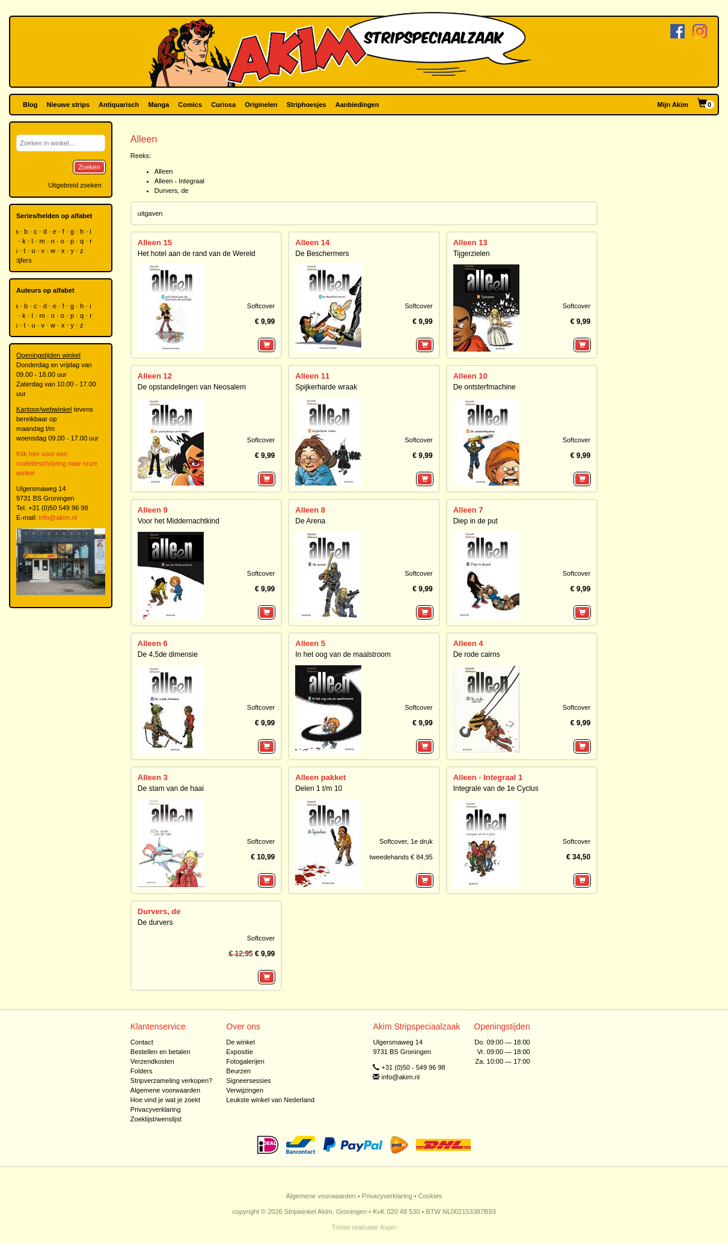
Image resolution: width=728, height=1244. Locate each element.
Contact (141, 1042)
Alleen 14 (312, 242)
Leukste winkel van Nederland (270, 1099)
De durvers (155, 922)
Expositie (239, 1051)
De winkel (240, 1042)
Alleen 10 (470, 375)
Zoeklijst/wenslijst (156, 1119)
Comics (190, 104)
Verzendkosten (152, 1061)
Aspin (388, 1227)
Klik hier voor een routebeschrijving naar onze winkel (56, 463)
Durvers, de (171, 190)
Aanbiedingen (357, 104)
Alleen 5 (310, 643)
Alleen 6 (153, 643)
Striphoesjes (306, 104)
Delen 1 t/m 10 (318, 788)
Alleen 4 (468, 643)
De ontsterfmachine (484, 387)
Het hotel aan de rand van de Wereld (196, 253)
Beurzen (238, 1071)
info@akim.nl (57, 517)
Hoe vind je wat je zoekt (165, 1099)
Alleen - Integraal (179, 180)
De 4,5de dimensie (168, 654)
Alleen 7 (468, 509)
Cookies (430, 1196)
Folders (141, 1071)
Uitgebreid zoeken (75, 185)
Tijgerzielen (471, 253)
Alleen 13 (470, 242)
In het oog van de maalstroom (343, 654)
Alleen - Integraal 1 (488, 777)
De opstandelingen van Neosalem (192, 387)
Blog (30, 104)
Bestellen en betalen (160, 1051)
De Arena (310, 521)
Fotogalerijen (245, 1061)
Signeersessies (248, 1080)
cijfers (24, 260)
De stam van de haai (171, 788)
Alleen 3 (153, 777)
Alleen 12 (155, 375)
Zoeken (89, 167)
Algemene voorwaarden (165, 1090)
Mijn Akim (672, 104)
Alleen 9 (153, 509)
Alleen (163, 171)
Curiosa (223, 104)
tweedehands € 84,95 (400, 857)
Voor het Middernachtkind (178, 521)
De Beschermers (322, 253)
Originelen (261, 104)
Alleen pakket (320, 777)
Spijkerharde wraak (326, 387)
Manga (158, 104)
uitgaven (150, 213)
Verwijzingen (244, 1090)
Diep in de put (475, 521)
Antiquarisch (119, 104)
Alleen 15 (155, 242)
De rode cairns (476, 654)
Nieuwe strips (68, 104)
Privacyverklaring (155, 1109)
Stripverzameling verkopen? (171, 1080)
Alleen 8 (310, 509)
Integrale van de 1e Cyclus (496, 788)
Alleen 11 (312, 375)
